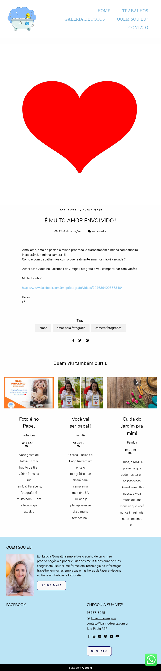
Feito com (80, 667)
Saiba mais (51, 585)
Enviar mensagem (103, 618)
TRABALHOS (135, 10)
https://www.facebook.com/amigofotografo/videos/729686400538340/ (72, 287)
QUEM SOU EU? (132, 19)
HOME (103, 10)
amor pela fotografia (71, 328)
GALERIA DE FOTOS (85, 19)
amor (43, 328)
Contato (99, 651)
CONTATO (138, 27)
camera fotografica (108, 328)
